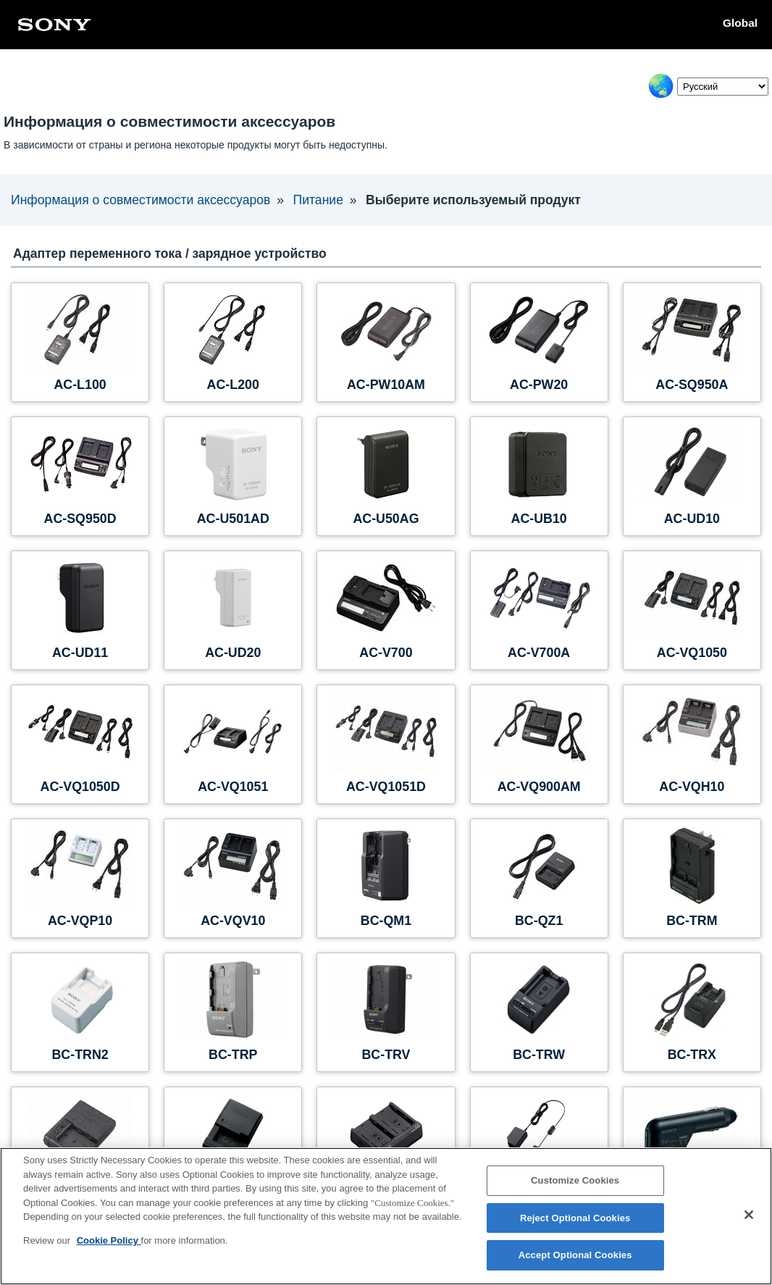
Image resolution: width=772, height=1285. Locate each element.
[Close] (749, 1215)
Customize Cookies (575, 1180)
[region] (386, 1216)
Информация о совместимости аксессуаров (140, 200)
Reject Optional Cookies (575, 1218)
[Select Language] (722, 87)
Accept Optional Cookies (575, 1255)
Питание (317, 200)
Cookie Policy (109, 1240)
